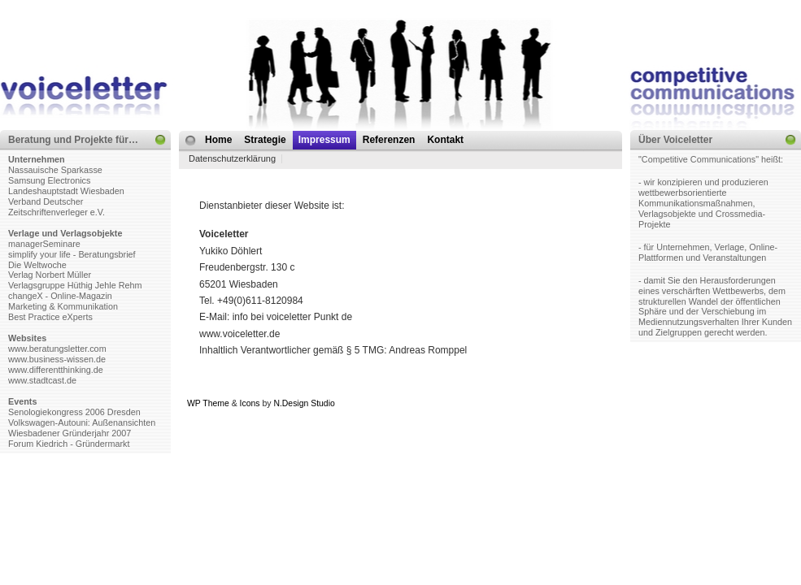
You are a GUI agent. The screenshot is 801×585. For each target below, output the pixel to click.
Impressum (324, 139)
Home (218, 139)
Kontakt (445, 139)
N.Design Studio (303, 403)
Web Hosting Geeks (558, 403)
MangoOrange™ (429, 403)
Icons (250, 403)
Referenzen (389, 139)
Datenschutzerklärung (232, 158)
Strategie (264, 139)
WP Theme (208, 403)
